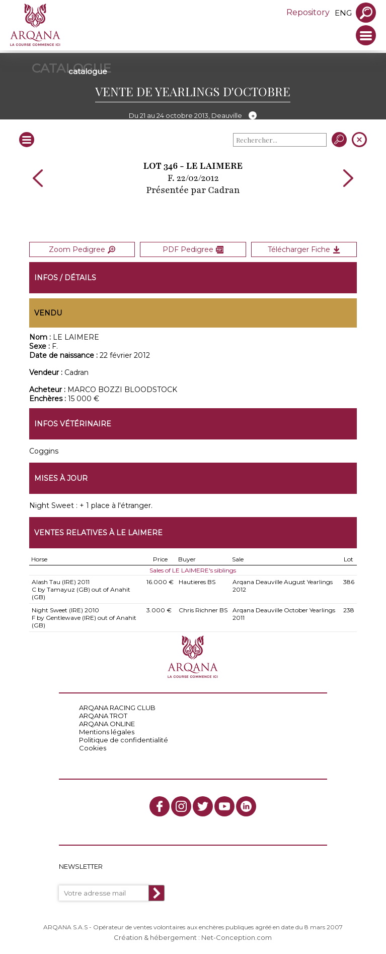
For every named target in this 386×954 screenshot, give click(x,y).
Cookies (92, 748)
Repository (308, 12)
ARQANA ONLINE (107, 724)
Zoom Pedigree (82, 249)
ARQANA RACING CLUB (117, 708)
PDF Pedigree (193, 249)
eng (343, 13)
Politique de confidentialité (123, 740)
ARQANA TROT (103, 716)
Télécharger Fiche (304, 249)
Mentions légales (106, 732)
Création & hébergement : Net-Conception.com (193, 937)
